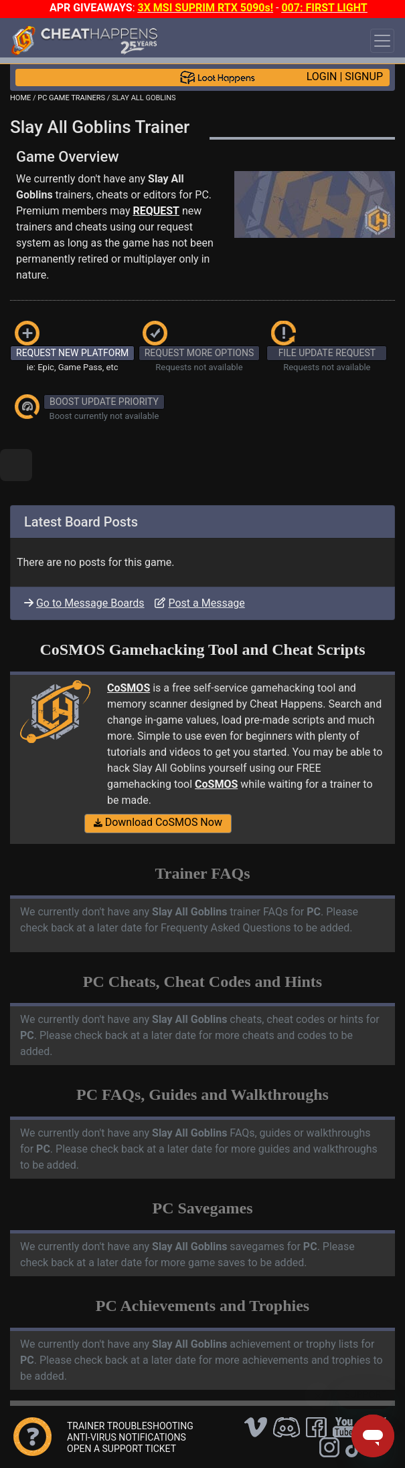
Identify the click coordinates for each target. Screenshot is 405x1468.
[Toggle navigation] (382, 41)
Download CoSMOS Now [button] (158, 822)
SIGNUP (364, 76)
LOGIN (322, 76)
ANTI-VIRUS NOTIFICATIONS (126, 1437)
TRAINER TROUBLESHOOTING (130, 1426)
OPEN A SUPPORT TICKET (121, 1448)
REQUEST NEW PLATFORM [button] (72, 352)
